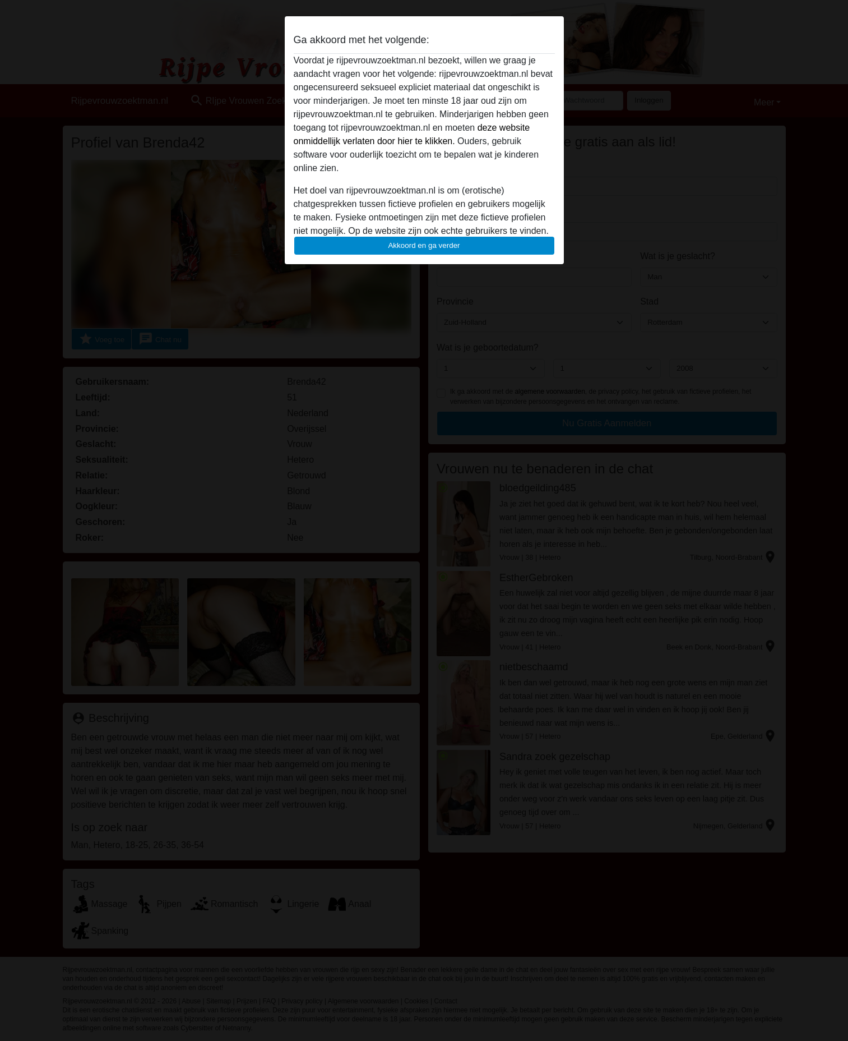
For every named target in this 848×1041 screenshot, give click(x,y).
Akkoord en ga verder (424, 245)
